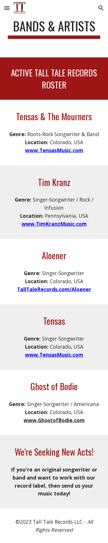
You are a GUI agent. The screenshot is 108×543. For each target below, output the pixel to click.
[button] (7, 8)
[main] (54, 28)
